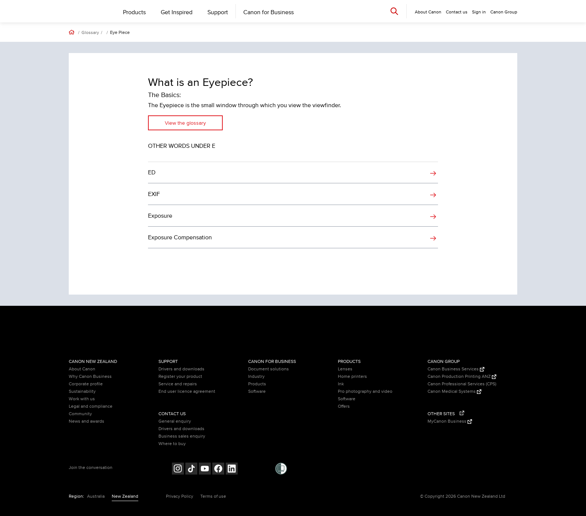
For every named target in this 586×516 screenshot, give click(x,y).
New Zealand (125, 496)
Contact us (457, 12)
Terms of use (213, 496)
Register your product (180, 376)
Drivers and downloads (181, 369)
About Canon (82, 369)
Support (217, 12)
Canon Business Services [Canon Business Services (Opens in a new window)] (456, 369)
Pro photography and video (365, 391)
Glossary (90, 32)
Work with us (82, 399)
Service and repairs (177, 384)
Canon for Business (268, 12)
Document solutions (268, 369)
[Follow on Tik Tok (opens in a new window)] (191, 469)
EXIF (154, 194)
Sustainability (82, 391)
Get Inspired (176, 12)
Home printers (352, 376)
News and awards (86, 421)
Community (80, 414)
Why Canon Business (90, 376)
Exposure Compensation (180, 237)
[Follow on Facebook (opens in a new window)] (218, 469)
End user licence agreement (186, 391)
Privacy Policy (179, 496)
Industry (256, 376)
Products (134, 12)
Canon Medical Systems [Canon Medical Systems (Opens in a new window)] (454, 391)
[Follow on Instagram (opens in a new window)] (178, 469)
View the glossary (185, 123)
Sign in (479, 12)
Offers (344, 406)
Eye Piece (120, 32)
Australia (96, 496)
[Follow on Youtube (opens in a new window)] (205, 469)
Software (257, 391)
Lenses (345, 369)
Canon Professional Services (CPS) (462, 384)
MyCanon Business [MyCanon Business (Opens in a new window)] (450, 421)
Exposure (160, 216)
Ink (341, 384)
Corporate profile (86, 384)
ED (151, 172)
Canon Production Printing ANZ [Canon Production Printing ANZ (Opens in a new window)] (462, 376)
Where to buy (172, 444)
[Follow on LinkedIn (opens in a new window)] (232, 469)
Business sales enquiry (181, 436)
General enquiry (174, 421)
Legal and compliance (90, 406)
